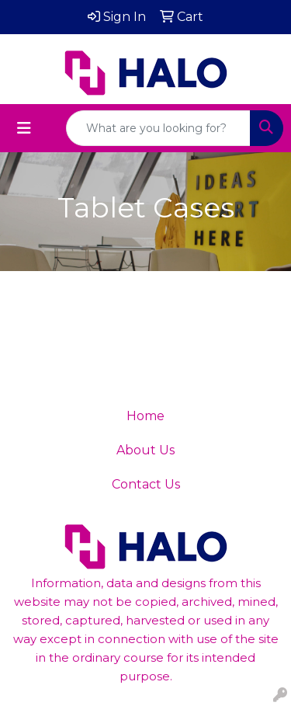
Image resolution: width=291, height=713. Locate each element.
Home (145, 416)
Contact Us (146, 484)
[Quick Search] (158, 128)
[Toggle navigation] (24, 128)
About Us (145, 450)
